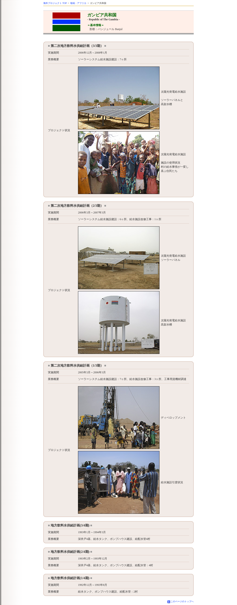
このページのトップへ (182, 601)
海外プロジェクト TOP (55, 3)
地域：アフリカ (78, 3)
